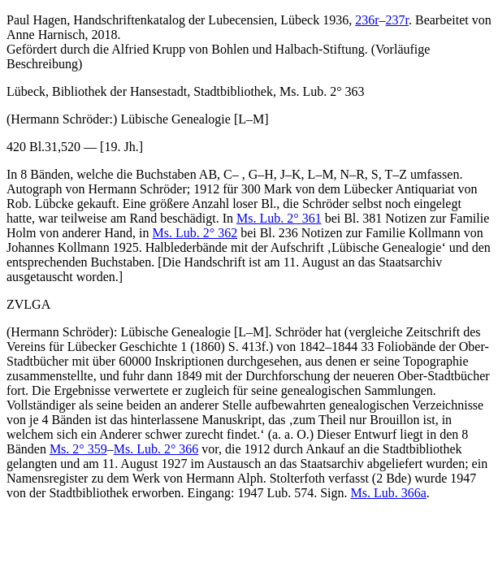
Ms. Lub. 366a (389, 493)
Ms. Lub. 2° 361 (279, 218)
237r (397, 20)
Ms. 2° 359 (78, 449)
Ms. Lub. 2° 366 (156, 449)
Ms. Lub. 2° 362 (195, 233)
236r (367, 20)
